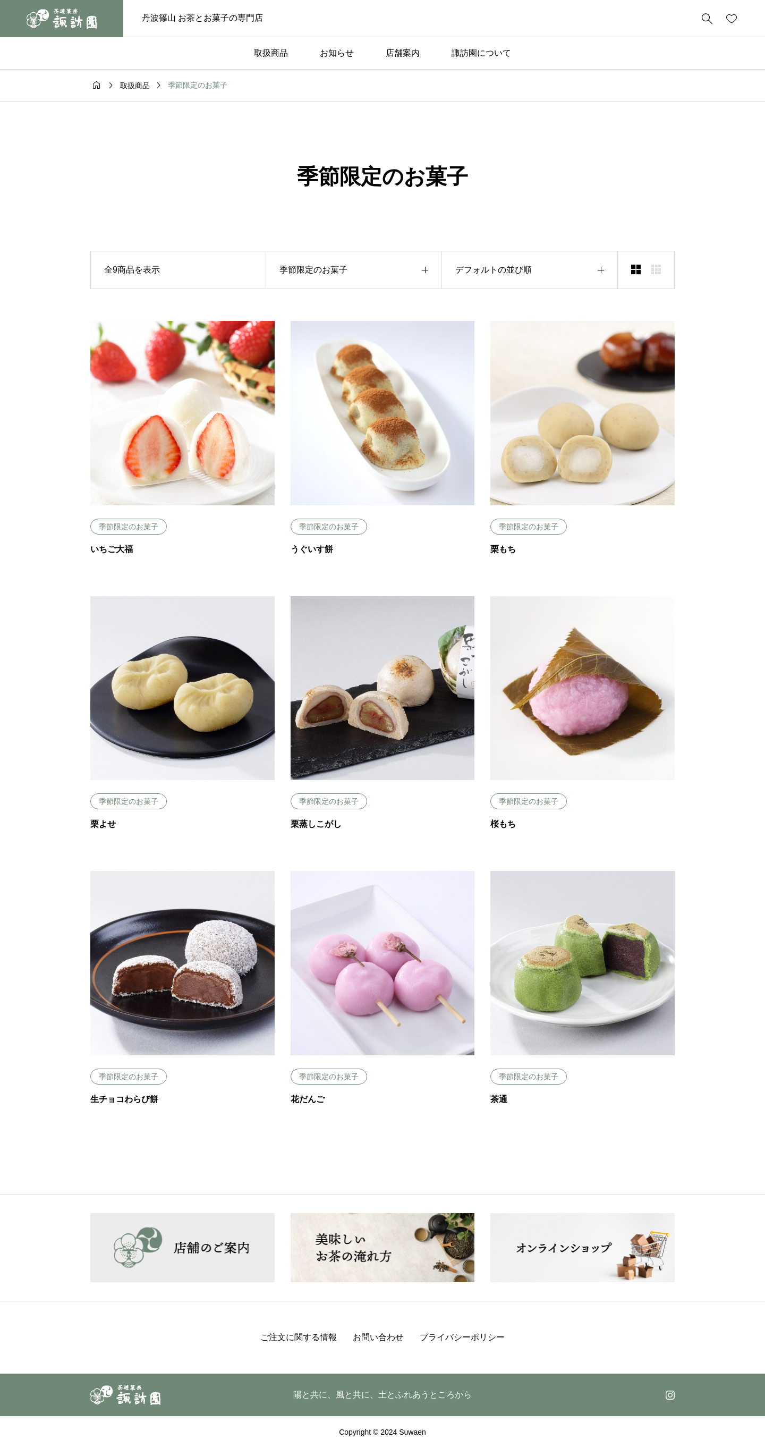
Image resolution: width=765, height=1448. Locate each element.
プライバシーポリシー (462, 1337)
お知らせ (337, 52)
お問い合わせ (378, 1337)
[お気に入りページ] (731, 18)
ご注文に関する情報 (298, 1337)
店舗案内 (403, 52)
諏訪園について (481, 52)
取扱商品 (271, 52)
